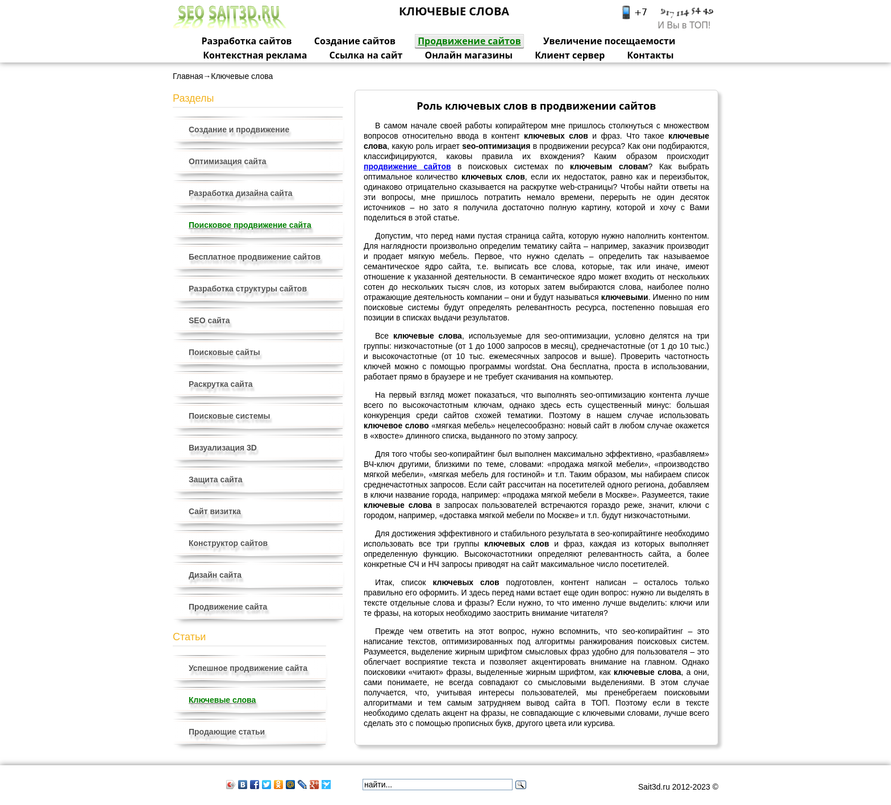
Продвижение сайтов (469, 41)
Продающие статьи (227, 731)
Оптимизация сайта (228, 161)
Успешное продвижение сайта (248, 668)
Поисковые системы (229, 415)
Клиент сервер (570, 55)
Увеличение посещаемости (609, 41)
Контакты (650, 55)
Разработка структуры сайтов (248, 288)
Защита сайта (216, 479)
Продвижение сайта (228, 606)
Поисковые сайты (224, 352)
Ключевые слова (222, 699)
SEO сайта (209, 320)
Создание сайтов (354, 41)
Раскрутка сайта (221, 384)
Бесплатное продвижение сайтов (254, 256)
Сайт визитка (215, 511)
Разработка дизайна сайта (241, 193)
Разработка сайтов (247, 41)
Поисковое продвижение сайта (250, 225)
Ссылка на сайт (366, 55)
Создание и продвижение (239, 129)
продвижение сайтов (407, 166)
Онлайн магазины (468, 55)
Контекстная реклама (255, 55)
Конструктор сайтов (228, 543)
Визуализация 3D (223, 447)
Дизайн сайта (215, 574)
